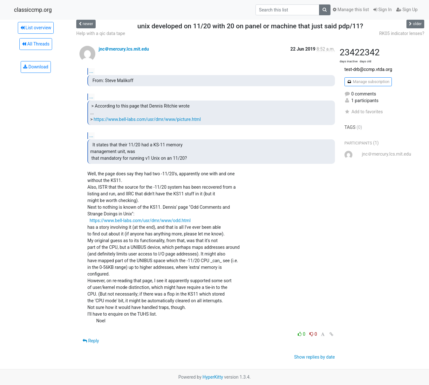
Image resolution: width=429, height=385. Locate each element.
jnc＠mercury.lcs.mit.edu (124, 49)
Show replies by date (314, 357)
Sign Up (407, 9)
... (91, 71)
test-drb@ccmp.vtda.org (368, 69)
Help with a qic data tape (100, 33)
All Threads (35, 43)
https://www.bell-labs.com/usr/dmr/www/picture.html (147, 119)
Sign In (382, 9)
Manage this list (351, 9)
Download (35, 66)
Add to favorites (363, 111)
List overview (35, 27)
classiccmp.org (33, 10)
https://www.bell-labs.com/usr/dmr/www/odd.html (140, 220)
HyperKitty (212, 377)
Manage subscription (368, 82)
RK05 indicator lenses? (401, 33)
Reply (91, 340)
